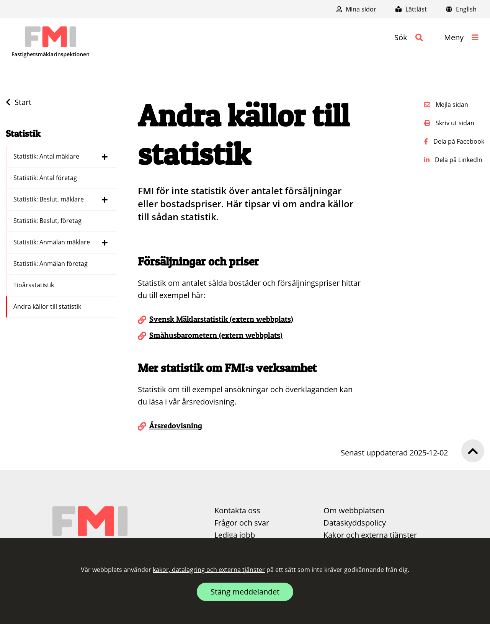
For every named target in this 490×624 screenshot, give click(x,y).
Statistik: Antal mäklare (47, 156)
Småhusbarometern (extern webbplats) (216, 335)
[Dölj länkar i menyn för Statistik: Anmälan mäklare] (105, 242)
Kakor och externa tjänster (370, 535)
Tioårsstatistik (34, 285)
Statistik (23, 133)
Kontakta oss (237, 510)
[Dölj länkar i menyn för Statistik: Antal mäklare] (105, 156)
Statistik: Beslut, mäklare (49, 199)
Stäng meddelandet (245, 591)
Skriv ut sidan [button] (449, 123)
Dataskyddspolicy (354, 523)
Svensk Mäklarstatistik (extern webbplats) (221, 319)
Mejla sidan (446, 104)
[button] (408, 37)
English (461, 9)
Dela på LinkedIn (453, 160)
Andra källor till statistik (48, 306)
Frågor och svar (241, 523)
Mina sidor (356, 9)
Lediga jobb (234, 535)
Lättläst (411, 9)
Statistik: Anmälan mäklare (52, 242)
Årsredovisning (175, 425)
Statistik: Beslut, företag (48, 220)
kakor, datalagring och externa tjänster (209, 569)
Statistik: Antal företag (45, 178)
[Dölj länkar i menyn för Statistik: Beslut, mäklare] (105, 199)
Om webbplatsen (353, 510)
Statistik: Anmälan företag (51, 263)
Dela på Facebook (454, 141)
